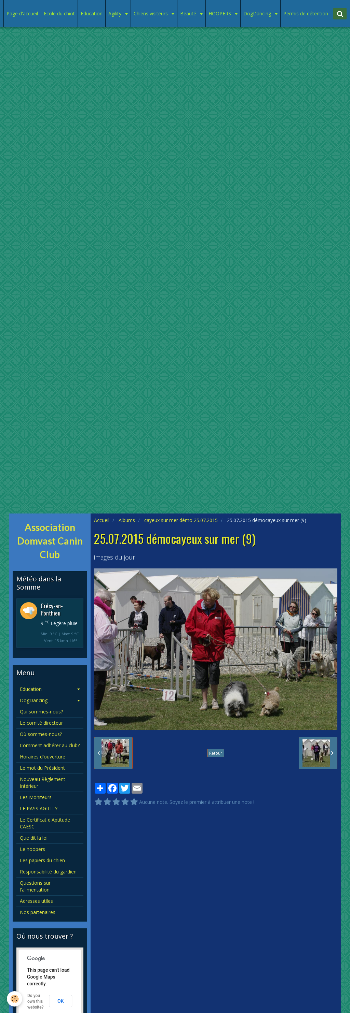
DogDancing (257, 13)
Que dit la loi (34, 838)
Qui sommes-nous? (41, 711)
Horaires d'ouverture (42, 756)
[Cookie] (14, 999)
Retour (215, 753)
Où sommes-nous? (41, 734)
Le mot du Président (42, 768)
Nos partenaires (37, 912)
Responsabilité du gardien (48, 871)
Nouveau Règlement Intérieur (42, 782)
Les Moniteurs (36, 797)
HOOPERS (220, 13)
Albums (127, 520)
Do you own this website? (35, 1001)
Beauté (189, 13)
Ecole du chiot (59, 13)
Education (92, 13)
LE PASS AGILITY (38, 808)
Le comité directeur (41, 723)
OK (60, 1001)
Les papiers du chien (42, 860)
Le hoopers (32, 849)
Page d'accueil (22, 13)
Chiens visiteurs (151, 13)
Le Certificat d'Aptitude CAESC (45, 823)
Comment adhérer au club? (50, 745)
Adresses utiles (36, 901)
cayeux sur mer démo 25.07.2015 (181, 520)
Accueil (101, 520)
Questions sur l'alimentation (35, 886)
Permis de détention (305, 13)
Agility (115, 13)
